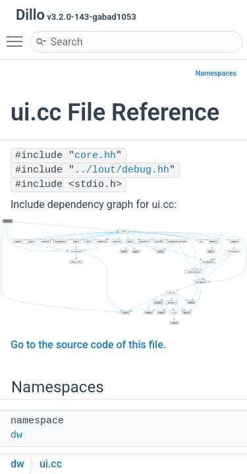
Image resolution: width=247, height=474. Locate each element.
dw (16, 435)
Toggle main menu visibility (18, 35)
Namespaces (216, 73)
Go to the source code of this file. (88, 344)
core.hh (95, 155)
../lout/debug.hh (121, 170)
